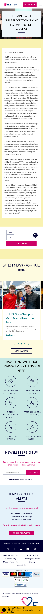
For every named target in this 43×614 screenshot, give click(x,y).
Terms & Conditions (10, 555)
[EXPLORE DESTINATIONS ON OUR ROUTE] (11, 408)
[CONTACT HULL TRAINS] (11, 430)
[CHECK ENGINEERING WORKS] (32, 430)
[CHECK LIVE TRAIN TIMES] (32, 385)
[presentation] (14, 344)
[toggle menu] (40, 4)
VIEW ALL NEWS (21, 351)
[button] (18, 344)
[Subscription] (14, 472)
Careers (31, 543)
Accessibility (21, 565)
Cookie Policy (10, 558)
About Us (7, 543)
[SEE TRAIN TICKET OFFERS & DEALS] (11, 385)
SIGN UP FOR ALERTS (21, 533)
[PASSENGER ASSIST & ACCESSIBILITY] (32, 406)
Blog (37, 543)
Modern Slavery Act (10, 562)
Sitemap (32, 562)
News (25, 543)
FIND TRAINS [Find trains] (21, 243)
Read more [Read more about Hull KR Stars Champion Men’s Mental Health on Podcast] (11, 335)
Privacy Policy (32, 555)
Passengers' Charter (32, 558)
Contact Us (16, 543)
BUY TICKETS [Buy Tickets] (29, 4)
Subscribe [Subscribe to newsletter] (33, 472)
